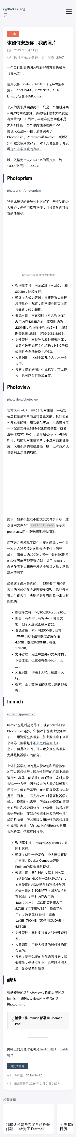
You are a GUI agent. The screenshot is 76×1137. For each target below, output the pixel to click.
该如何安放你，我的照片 (31, 42)
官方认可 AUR (17, 410)
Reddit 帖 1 (48, 1049)
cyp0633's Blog (14, 9)
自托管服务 (17, 1066)
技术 (13, 33)
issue (57, 560)
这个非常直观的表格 (25, 149)
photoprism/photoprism (24, 190)
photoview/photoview (23, 399)
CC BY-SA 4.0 (34, 1075)
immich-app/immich (21, 714)
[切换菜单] (68, 11)
